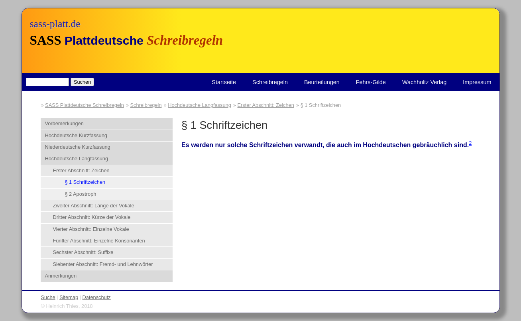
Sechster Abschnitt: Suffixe (83, 252)
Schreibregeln (270, 82)
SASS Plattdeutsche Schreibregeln (84, 105)
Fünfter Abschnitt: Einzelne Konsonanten (99, 241)
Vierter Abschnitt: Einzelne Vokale (91, 229)
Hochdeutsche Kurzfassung (76, 135)
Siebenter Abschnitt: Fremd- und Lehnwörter (103, 264)
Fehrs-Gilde (371, 82)
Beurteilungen (322, 82)
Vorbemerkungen (64, 123)
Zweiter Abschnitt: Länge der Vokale (93, 206)
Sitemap (68, 297)
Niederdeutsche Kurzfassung (77, 147)
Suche (48, 297)
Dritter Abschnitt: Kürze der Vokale (91, 217)
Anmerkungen (61, 276)
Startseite (224, 82)
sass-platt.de (55, 24)
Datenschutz (97, 297)
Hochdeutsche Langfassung (199, 105)
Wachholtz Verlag (424, 82)
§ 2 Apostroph (80, 194)
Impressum (477, 82)
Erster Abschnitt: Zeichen (266, 105)
